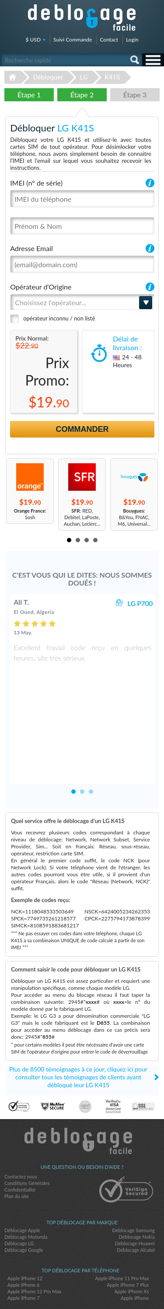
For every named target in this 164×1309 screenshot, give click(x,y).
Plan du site (16, 1154)
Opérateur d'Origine (40, 286)
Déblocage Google (23, 1208)
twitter (82, 1287)
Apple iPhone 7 (23, 1256)
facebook (64, 1287)
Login (132, 39)
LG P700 (140, 603)
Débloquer (48, 77)
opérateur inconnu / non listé (59, 318)
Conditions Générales (26, 1141)
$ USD (33, 39)
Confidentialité (19, 1148)
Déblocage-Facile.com (82, 1099)
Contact (109, 39)
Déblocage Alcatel (136, 1208)
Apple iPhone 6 (23, 1243)
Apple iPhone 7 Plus (128, 1243)
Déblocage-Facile (82, 17)
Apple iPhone (135, 1256)
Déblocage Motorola (25, 1195)
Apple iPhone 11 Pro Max (122, 1236)
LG (84, 77)
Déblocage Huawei (135, 1201)
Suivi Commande (72, 39)
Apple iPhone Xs (131, 1249)
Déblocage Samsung (133, 1188)
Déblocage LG (19, 1201)
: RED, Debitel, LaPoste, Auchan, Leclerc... (82, 517)
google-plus (99, 1287)
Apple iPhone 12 (24, 1236)
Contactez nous (20, 1134)
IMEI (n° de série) (36, 183)
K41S (112, 77)
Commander (82, 429)
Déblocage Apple (22, 1188)
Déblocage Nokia (136, 1195)
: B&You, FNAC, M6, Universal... (134, 517)
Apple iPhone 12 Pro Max (34, 1249)
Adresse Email (31, 248)
